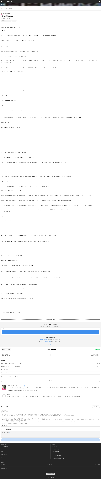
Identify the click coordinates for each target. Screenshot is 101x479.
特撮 (2, 457)
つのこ (5, 411)
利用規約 (3, 464)
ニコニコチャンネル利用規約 (45, 341)
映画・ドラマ (4, 454)
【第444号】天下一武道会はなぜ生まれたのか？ (11, 376)
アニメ (2, 451)
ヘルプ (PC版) (97, 464)
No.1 (2, 425)
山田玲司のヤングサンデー (6, 4)
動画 (6, 8)
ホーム (2, 8)
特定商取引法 (49, 464)
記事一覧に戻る (50, 344)
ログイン (10, 432)
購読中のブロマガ (55, 451)
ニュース (48, 470)
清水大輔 (14, 20)
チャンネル (73, 470)
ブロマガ (15, 8)
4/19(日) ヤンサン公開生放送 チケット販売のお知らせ (12, 363)
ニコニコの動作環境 (43, 339)
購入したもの (54, 446)
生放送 (10, 8)
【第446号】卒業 (4, 369)
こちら (60, 326)
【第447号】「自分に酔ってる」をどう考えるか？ (11, 366)
